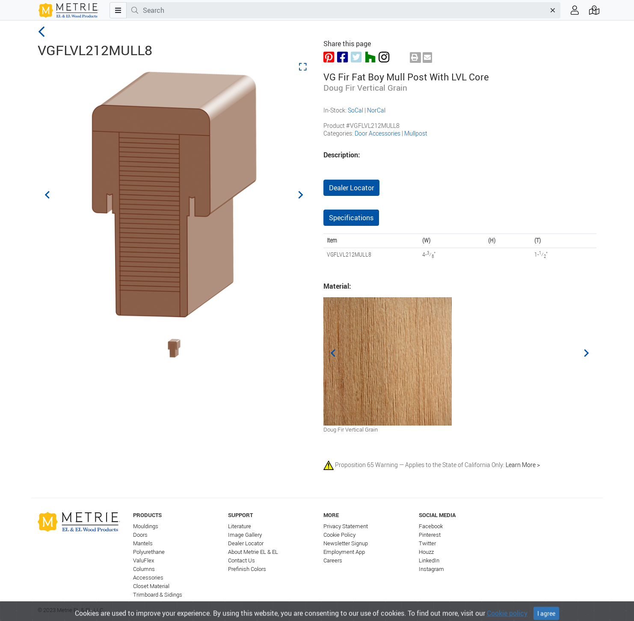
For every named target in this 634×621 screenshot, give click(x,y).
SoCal (355, 110)
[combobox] (344, 10)
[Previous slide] (48, 194)
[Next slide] (300, 194)
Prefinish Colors (247, 569)
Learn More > (523, 464)
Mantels (143, 543)
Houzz (426, 552)
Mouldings (145, 526)
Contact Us (241, 560)
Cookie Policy (339, 534)
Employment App (344, 552)
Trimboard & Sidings (157, 594)
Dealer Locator (351, 187)
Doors (140, 534)
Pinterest (430, 534)
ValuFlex (143, 560)
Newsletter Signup (345, 543)
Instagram (431, 569)
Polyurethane (149, 552)
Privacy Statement (345, 526)
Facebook (431, 526)
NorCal (376, 110)
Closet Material (151, 586)
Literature (239, 526)
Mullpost (415, 133)
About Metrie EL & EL (253, 552)
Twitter (427, 543)
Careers (332, 560)
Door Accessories (377, 133)
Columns (144, 569)
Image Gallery (245, 534)
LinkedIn (429, 560)
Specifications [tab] (351, 217)
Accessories (148, 577)
